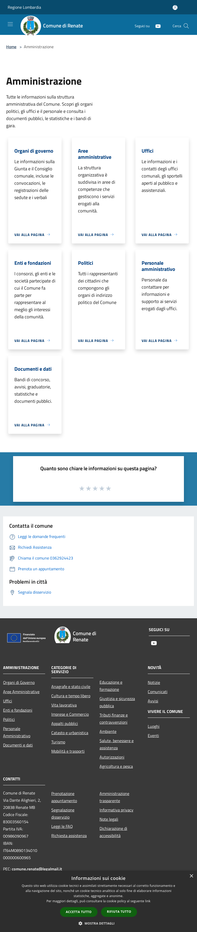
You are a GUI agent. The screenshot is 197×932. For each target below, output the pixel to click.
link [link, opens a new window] (148, 901)
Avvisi (153, 701)
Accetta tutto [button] (79, 912)
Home (11, 47)
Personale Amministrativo (16, 732)
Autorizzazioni (112, 757)
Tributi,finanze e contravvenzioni (114, 718)
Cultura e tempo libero (70, 696)
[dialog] (98, 901)
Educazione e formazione (111, 685)
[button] (98, 923)
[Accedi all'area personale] (175, 8)
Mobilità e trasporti (68, 751)
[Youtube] (156, 25)
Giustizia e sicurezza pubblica (117, 702)
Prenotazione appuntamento (64, 797)
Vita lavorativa (64, 705)
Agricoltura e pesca (116, 766)
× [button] (191, 876)
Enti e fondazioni (17, 710)
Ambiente (108, 731)
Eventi (153, 735)
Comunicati (158, 692)
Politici (9, 719)
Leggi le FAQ (62, 826)
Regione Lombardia (24, 7)
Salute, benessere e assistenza (117, 744)
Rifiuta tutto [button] (119, 911)
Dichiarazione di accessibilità (113, 832)
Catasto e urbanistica (69, 733)
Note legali (109, 819)
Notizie (154, 682)
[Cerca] (186, 26)
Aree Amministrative (21, 692)
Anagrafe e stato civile (70, 686)
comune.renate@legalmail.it (37, 869)
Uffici (7, 701)
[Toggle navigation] (10, 24)
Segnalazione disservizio (62, 813)
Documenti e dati (18, 745)
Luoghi (154, 726)
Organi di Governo (19, 682)
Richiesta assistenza (69, 835)
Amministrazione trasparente (114, 797)
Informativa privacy (116, 810)
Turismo (58, 742)
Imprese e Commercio (70, 714)
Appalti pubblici (64, 723)
